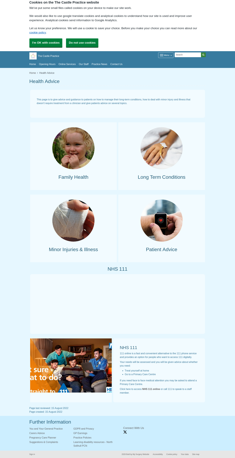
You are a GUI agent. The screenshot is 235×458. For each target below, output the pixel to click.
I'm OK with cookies (46, 42)
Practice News (99, 64)
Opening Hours (47, 64)
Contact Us (116, 64)
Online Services (67, 64)
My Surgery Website (141, 454)
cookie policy (37, 32)
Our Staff (83, 64)
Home (32, 64)
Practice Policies (82, 437)
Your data (185, 454)
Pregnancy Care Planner (42, 437)
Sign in (32, 454)
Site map (195, 454)
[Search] (188, 54)
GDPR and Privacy (83, 428)
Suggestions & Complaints (43, 442)
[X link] (125, 432)
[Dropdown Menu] (165, 55)
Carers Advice (37, 433)
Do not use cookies (82, 42)
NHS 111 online (151, 389)
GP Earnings (80, 433)
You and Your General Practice (46, 428)
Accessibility (158, 454)
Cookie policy (171, 454)
